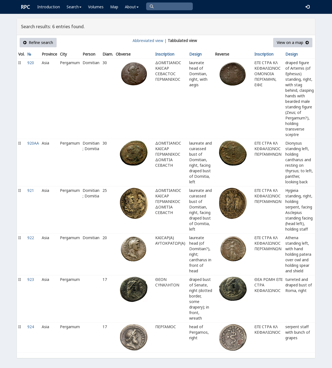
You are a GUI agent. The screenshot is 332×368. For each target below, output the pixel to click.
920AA (33, 143)
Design (195, 54)
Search (74, 6)
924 (30, 326)
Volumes (96, 6)
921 (30, 190)
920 (30, 62)
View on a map (293, 42)
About (132, 6)
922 (30, 237)
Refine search (38, 42)
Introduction (48, 6)
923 (30, 279)
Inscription (164, 54)
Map (114, 6)
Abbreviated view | (150, 40)
